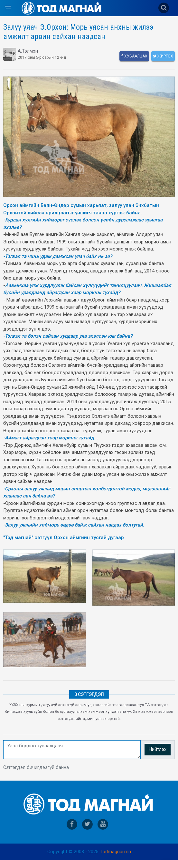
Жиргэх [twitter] (163, 56)
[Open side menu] (8, 8)
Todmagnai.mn (115, 852)
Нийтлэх (157, 749)
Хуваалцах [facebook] (134, 56)
